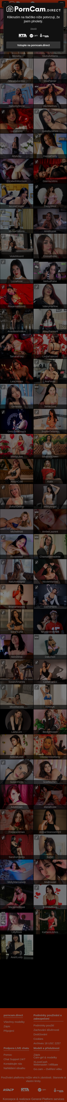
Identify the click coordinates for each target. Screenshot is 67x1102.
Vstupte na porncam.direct (33, 45)
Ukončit (33, 29)
